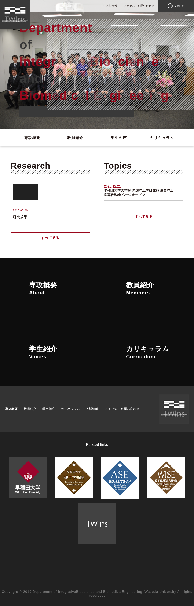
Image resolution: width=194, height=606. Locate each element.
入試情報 (111, 5)
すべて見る (50, 238)
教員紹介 (75, 138)
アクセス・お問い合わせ (139, 5)
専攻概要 (32, 138)
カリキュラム (162, 138)
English (176, 5)
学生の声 (119, 138)
